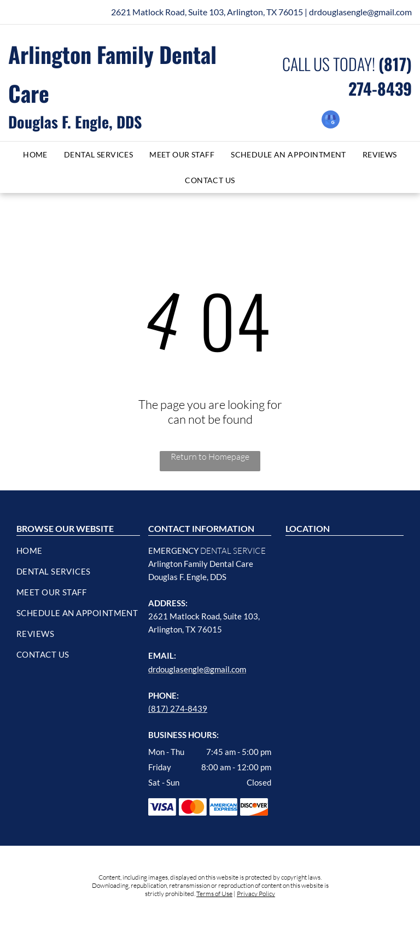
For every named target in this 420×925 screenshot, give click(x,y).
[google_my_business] (331, 120)
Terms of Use (214, 893)
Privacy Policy (256, 893)
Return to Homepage (210, 456)
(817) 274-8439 (177, 708)
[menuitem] (35, 154)
